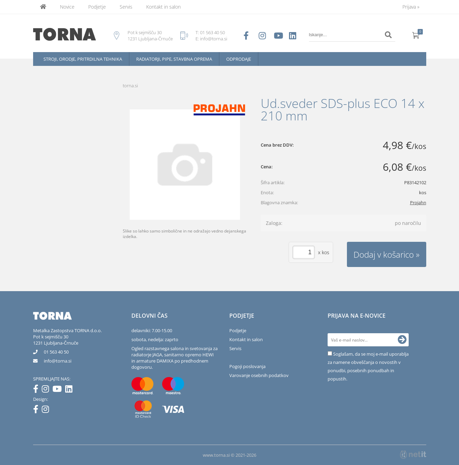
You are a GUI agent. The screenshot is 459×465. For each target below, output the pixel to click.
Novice (67, 6)
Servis (126, 6)
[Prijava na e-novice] (402, 339)
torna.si (130, 85)
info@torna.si (213, 39)
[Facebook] (37, 390)
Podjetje (97, 6)
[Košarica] (416, 35)
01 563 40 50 (212, 32)
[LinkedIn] (70, 390)
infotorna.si (57, 361)
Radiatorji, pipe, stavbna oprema (174, 59)
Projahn (418, 202)
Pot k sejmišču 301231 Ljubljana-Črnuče (55, 340)
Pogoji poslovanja (247, 366)
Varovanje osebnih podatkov (259, 375)
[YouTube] (58, 390)
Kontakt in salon (163, 6)
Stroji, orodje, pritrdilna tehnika (82, 59)
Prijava (410, 6)
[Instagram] (47, 390)
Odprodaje (238, 59)
